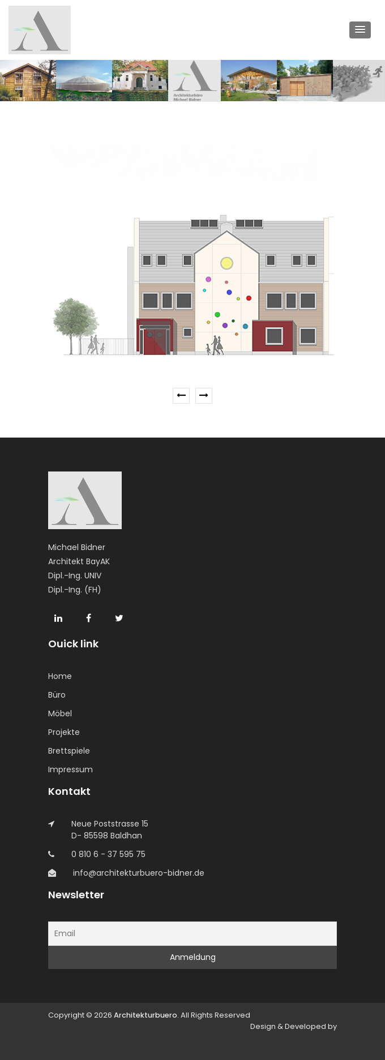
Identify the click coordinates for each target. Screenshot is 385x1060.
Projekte (64, 732)
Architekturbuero (145, 1015)
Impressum (70, 769)
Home (60, 676)
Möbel (60, 713)
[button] (360, 29)
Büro (57, 694)
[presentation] (181, 396)
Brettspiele (69, 750)
